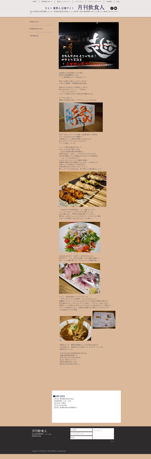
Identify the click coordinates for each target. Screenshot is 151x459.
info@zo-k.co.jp (36, 436)
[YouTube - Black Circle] (115, 8)
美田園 (71, 407)
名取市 (66, 407)
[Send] (112, 441)
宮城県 (62, 407)
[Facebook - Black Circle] (111, 8)
